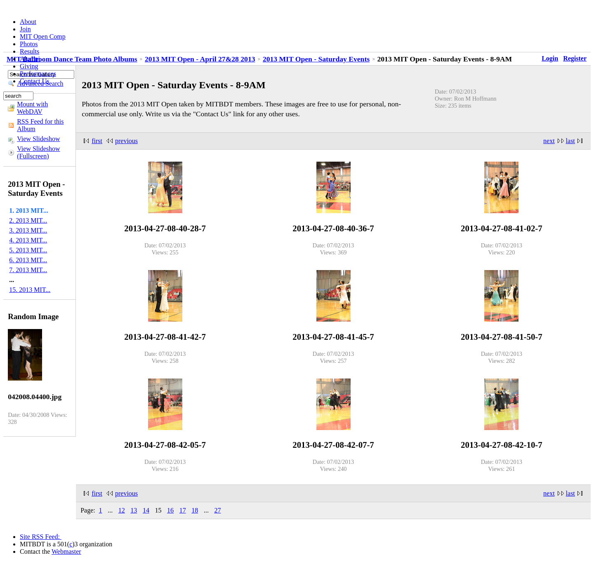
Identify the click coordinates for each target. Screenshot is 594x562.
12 (121, 510)
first (97, 140)
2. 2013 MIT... (28, 220)
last (570, 140)
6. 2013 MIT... (28, 259)
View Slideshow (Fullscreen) (38, 152)
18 (194, 510)
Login (550, 58)
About (28, 21)
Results (29, 51)
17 (182, 510)
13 (133, 510)
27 (217, 510)
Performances (38, 73)
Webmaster (66, 551)
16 (170, 510)
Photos (29, 43)
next (549, 140)
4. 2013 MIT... (28, 240)
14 (146, 510)
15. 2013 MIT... (29, 289)
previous (126, 140)
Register (575, 58)
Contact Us (35, 81)
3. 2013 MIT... (28, 230)
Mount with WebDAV (32, 108)
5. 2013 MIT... (28, 250)
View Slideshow (38, 138)
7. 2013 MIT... (28, 269)
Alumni (30, 58)
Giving (29, 66)
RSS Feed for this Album (40, 125)
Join (25, 29)
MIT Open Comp (43, 36)
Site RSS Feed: (40, 536)
